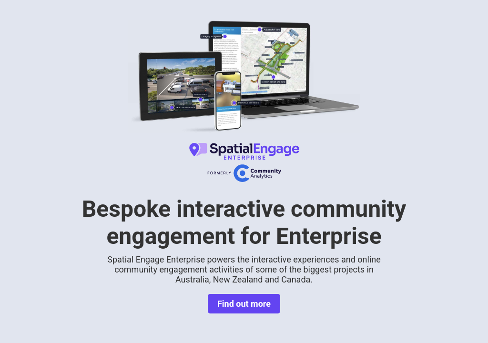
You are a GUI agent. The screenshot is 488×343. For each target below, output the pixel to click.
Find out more (244, 304)
